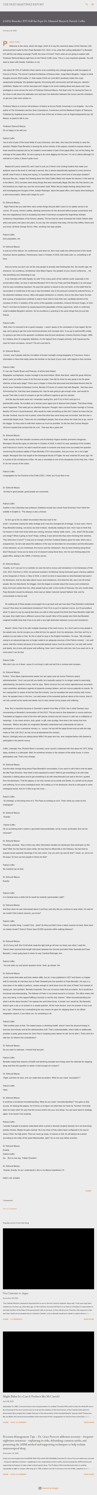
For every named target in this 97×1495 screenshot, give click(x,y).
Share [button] (88, 1191)
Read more (89, 1319)
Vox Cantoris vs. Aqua (15, 1293)
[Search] (86, 4)
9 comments (16, 1319)
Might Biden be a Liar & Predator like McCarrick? (31, 1396)
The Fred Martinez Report (23, 4)
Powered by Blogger (48, 1488)
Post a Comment (10, 1208)
